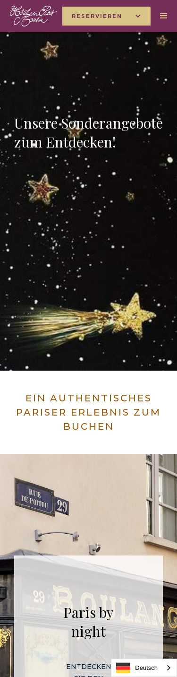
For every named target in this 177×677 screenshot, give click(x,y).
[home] (31, 16)
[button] (106, 16)
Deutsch (137, 668)
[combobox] (144, 668)
